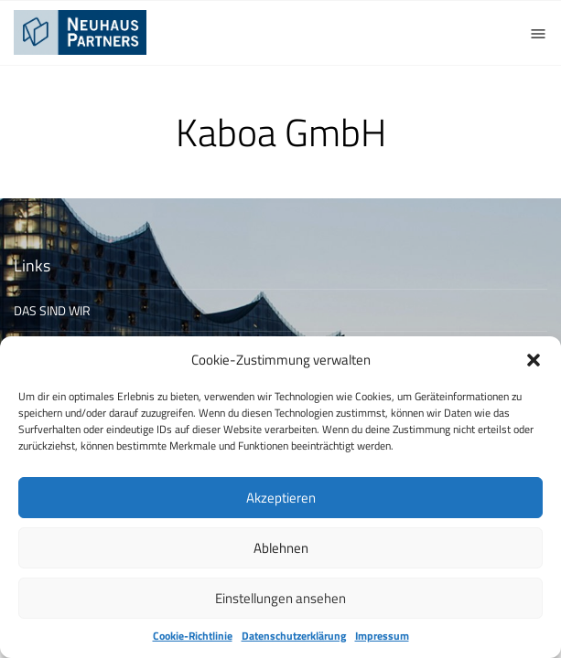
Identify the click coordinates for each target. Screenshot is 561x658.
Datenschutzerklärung (294, 636)
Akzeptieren (281, 497)
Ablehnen (281, 547)
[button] (533, 360)
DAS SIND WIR (52, 310)
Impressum (382, 636)
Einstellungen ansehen (280, 598)
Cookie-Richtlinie (192, 636)
